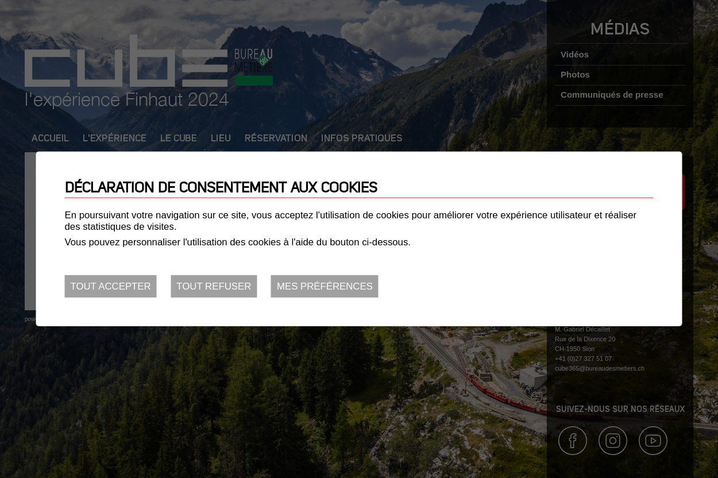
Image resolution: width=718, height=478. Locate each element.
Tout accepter (111, 286)
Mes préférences (325, 286)
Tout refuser (213, 286)
